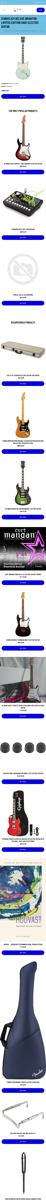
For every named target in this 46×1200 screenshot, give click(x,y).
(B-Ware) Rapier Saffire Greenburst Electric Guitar (23, 509)
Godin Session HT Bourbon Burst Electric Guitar (23, 640)
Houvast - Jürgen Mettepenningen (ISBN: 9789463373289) (23, 944)
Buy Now (23, 96)
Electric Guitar (13, 83)
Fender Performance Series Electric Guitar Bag (23, 1082)
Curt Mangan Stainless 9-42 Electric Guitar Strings (23, 574)
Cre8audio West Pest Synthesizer (23, 229)
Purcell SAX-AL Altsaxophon (23, 295)
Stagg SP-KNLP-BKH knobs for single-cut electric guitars (23, 773)
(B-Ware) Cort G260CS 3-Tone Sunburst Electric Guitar (23, 164)
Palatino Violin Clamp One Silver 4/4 (23, 1133)
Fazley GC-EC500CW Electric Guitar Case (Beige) (23, 375)
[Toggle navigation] (3, 9)
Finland (5, 2)
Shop (40, 10)
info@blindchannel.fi (39, 2)
